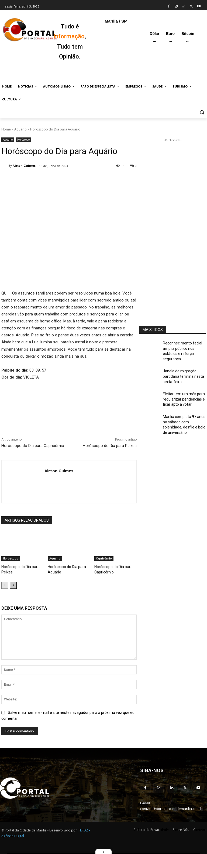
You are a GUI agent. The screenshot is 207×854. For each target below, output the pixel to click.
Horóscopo (23, 139)
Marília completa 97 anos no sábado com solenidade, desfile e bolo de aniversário (184, 408)
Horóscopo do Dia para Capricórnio (32, 445)
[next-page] (13, 583)
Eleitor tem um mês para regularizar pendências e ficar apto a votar (181, 388)
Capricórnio (104, 558)
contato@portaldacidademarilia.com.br (172, 806)
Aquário (20, 129)
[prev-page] (4, 583)
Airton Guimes (24, 165)
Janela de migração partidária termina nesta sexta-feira (181, 367)
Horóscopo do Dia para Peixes (110, 445)
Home (6, 129)
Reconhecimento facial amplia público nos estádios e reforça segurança (184, 347)
